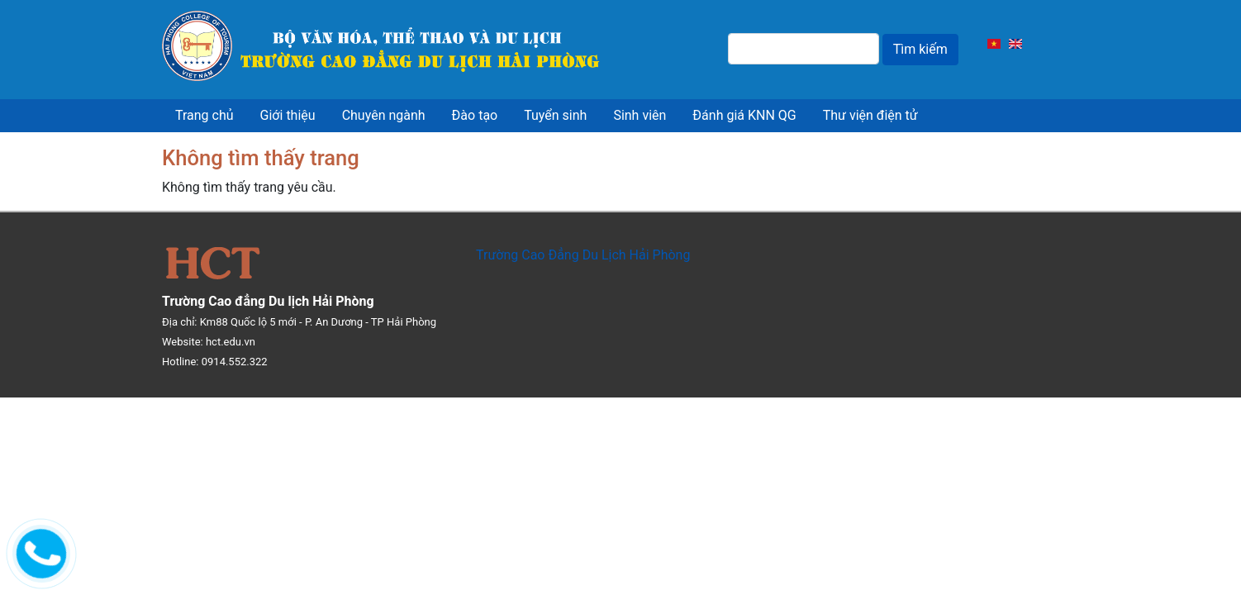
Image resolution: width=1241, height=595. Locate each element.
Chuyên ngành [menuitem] (384, 115)
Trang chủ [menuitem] (204, 115)
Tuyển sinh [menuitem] (555, 115)
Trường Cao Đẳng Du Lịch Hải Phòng (583, 255)
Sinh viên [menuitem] (639, 115)
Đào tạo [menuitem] (475, 115)
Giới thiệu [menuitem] (288, 115)
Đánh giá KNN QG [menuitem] (744, 115)
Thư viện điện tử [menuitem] (870, 115)
